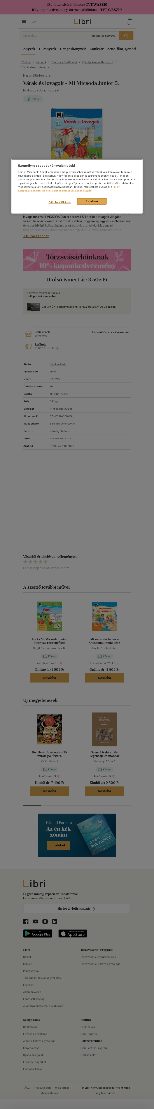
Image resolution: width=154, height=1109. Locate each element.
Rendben (92, 201)
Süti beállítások (60, 202)
